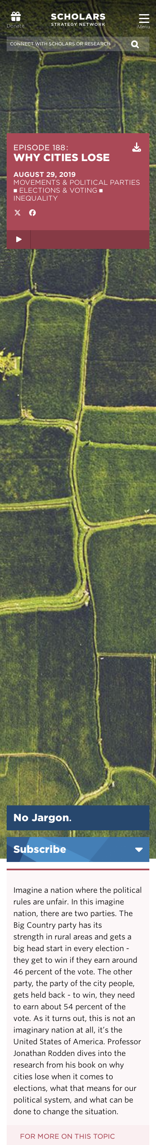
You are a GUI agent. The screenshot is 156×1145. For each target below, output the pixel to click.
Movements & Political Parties (76, 182)
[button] (144, 15)
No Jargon (42, 818)
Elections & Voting (58, 190)
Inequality (35, 198)
